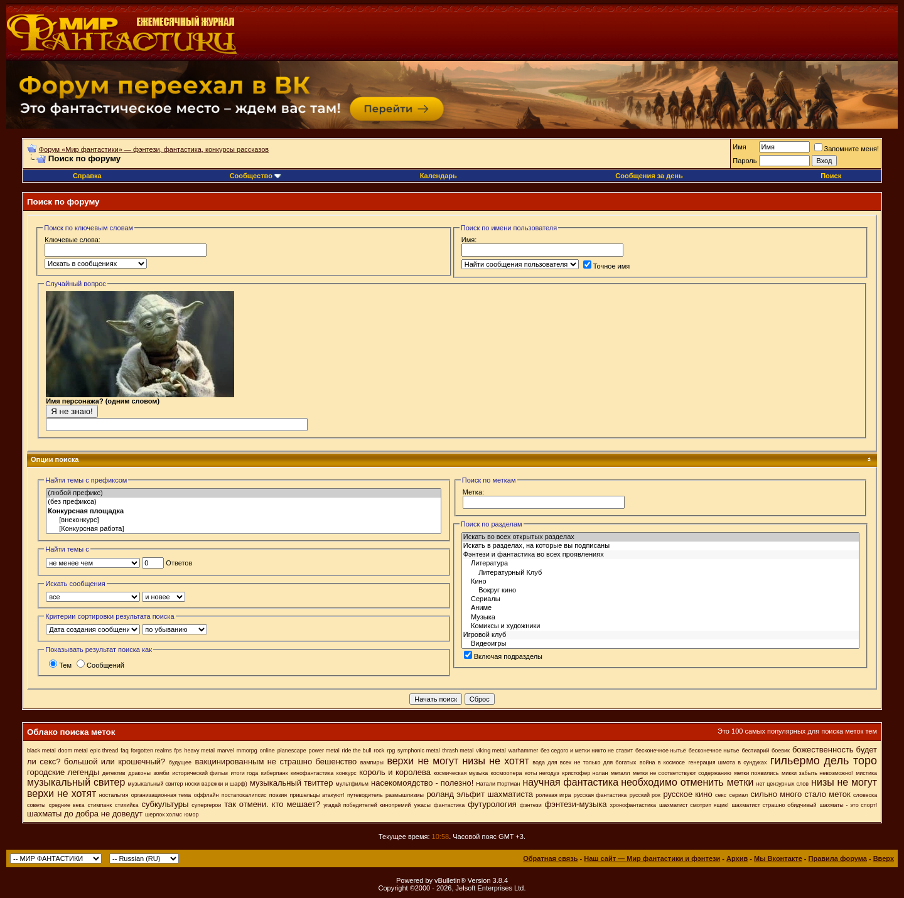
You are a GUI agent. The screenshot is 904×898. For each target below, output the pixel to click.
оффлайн (206, 795)
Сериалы (660, 599)
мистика (866, 773)
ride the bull (357, 750)
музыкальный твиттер (291, 783)
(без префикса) (243, 502)
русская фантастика (600, 795)
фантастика (449, 805)
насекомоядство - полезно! (422, 783)
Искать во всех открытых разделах (660, 537)
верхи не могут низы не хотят (458, 761)
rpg (391, 750)
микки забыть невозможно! (817, 773)
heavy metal (199, 750)
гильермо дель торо (823, 760)
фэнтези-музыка (576, 804)
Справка (87, 175)
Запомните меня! (846, 148)
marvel (225, 750)
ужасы (422, 805)
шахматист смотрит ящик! (693, 805)
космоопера (506, 773)
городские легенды (63, 772)
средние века (67, 805)
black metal (41, 750)
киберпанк (274, 773)
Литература (660, 563)
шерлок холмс (163, 814)
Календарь (438, 175)
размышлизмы (404, 795)
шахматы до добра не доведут (85, 813)
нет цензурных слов (782, 784)
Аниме (660, 608)
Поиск (831, 175)
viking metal (491, 750)
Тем (60, 665)
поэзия (278, 795)
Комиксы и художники (660, 626)
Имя (739, 147)
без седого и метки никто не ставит (587, 750)
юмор (192, 814)
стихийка (126, 805)
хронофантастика (633, 805)
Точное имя (606, 266)
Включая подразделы (503, 656)
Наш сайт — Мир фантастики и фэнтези (652, 858)
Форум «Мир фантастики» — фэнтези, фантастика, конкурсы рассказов (154, 149)
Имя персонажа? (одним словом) (140, 403)
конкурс (346, 773)
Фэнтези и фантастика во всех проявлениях (660, 554)
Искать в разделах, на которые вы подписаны (660, 546)
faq (125, 750)
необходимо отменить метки (687, 782)
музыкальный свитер (76, 782)
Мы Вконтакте (778, 858)
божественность (823, 749)
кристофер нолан (585, 773)
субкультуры (164, 804)
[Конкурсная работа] (243, 529)
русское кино (687, 794)
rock (379, 750)
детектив (114, 773)
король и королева (395, 772)
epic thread (104, 750)
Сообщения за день (648, 175)
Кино (660, 581)
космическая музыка (460, 773)
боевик (781, 750)
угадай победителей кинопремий (367, 805)
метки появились (756, 773)
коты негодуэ (542, 773)
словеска (865, 795)
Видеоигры (660, 643)
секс (720, 795)
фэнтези (531, 805)
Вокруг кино (660, 590)
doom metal (73, 750)
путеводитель (365, 795)
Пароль (744, 160)
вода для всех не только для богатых (584, 762)
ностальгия (114, 795)
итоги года (244, 773)
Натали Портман (498, 784)
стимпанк (100, 805)
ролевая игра (553, 795)
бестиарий (755, 750)
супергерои (206, 805)
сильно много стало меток (801, 794)
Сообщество (255, 175)
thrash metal (458, 750)
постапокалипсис (244, 795)
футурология (492, 804)
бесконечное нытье (714, 750)
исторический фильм (200, 773)
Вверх (883, 858)
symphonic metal (418, 750)
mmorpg (247, 750)
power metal (324, 750)
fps (178, 750)
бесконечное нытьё (660, 750)
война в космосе (662, 762)
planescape (291, 750)
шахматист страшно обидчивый (773, 805)
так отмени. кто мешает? (272, 804)
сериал (738, 795)
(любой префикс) (243, 493)
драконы (139, 773)
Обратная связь (550, 858)
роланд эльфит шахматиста (479, 794)
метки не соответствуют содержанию (682, 773)
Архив (737, 858)
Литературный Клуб (660, 573)
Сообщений (100, 665)
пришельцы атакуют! (317, 795)
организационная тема (161, 795)
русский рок (645, 795)
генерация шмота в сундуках (727, 762)
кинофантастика (312, 773)
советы (36, 805)
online (267, 750)
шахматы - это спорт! (849, 805)
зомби (161, 773)
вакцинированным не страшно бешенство (276, 761)
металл (620, 773)
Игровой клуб (660, 635)
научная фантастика (570, 782)
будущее (180, 762)
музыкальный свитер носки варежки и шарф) (187, 784)
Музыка (660, 617)
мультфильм (352, 784)
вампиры (372, 762)
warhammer (523, 750)
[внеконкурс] (243, 520)
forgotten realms (151, 750)
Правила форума (838, 858)
